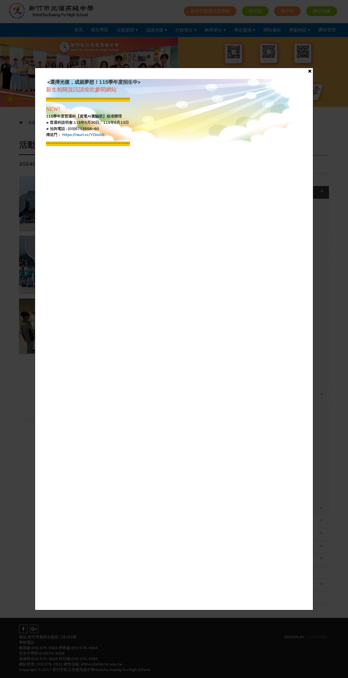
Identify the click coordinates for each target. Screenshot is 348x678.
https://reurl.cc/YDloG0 (82, 134)
